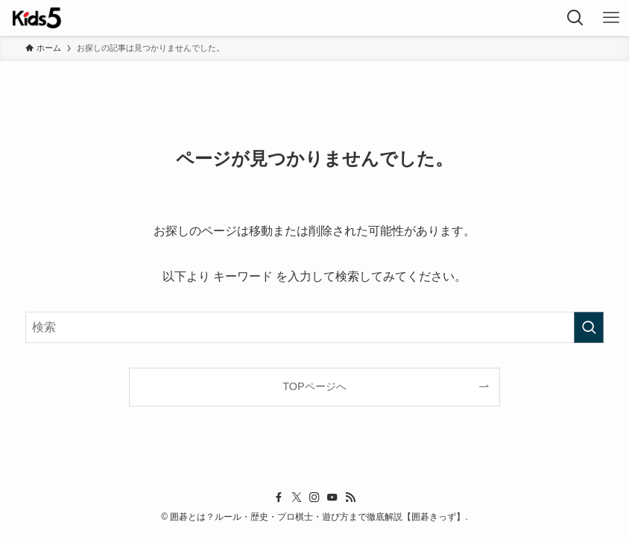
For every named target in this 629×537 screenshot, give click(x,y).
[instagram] (314, 497)
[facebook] (278, 497)
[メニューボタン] (611, 18)
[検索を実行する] (589, 327)
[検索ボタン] (575, 18)
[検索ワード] (314, 327)
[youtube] (332, 497)
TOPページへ (314, 386)
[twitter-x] (296, 497)
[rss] (350, 497)
